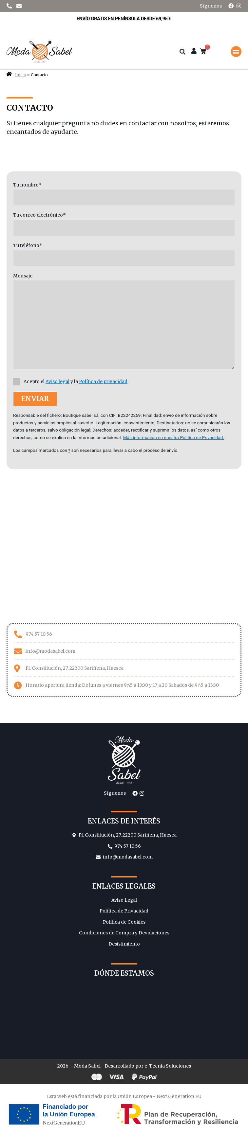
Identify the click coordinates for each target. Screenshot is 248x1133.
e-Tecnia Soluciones (167, 1066)
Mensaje (124, 323)
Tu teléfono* (124, 255)
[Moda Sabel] (124, 544)
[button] (236, 51)
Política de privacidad (103, 381)
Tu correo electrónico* (124, 224)
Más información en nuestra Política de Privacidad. (173, 437)
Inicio (20, 75)
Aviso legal (57, 381)
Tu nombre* (124, 194)
